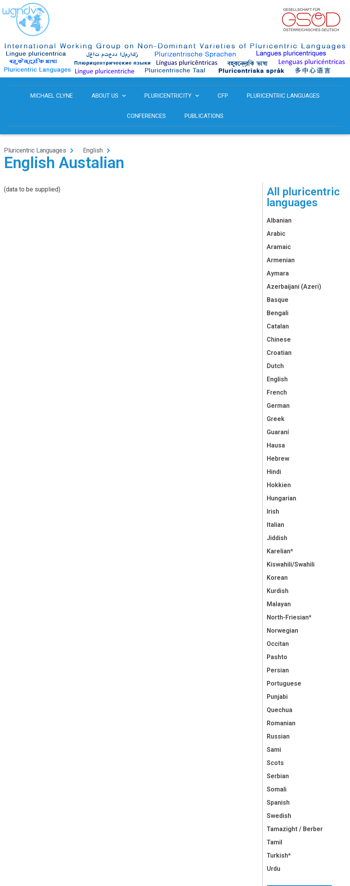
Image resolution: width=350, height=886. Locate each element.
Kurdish (277, 591)
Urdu (273, 868)
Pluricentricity (171, 96)
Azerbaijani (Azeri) (294, 286)
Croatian (279, 352)
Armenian (281, 260)
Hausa (276, 445)
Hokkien (279, 485)
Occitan (278, 643)
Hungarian (281, 498)
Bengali (277, 313)
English (277, 379)
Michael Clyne (51, 95)
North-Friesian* (289, 617)
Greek (276, 419)
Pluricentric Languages (283, 95)
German (278, 405)
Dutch (275, 366)
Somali (277, 789)
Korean (277, 577)
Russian (278, 736)
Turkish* (279, 855)
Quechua (279, 710)
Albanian (279, 220)
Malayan (279, 604)
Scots (275, 763)
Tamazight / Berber (295, 829)
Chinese (279, 339)
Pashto (277, 657)
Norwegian (282, 630)
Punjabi (277, 696)
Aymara (278, 273)
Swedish (279, 815)
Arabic (276, 233)
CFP (223, 95)
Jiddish (277, 538)
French (277, 392)
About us (108, 96)
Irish (273, 511)
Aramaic (279, 247)
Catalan (278, 326)
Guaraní (278, 432)
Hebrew (278, 458)
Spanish (278, 802)
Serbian (278, 776)
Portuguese (284, 683)
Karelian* (280, 551)
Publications (204, 115)
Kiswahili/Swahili (291, 564)
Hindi (274, 471)
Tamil (274, 842)
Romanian (281, 723)
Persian (278, 670)
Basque (277, 300)
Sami (274, 749)
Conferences (146, 115)
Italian (275, 524)
